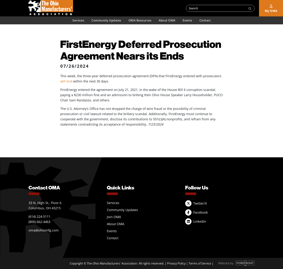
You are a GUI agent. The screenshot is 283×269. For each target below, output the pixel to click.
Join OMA (114, 217)
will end (66, 81)
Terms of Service (200, 263)
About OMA (167, 20)
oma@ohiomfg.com (44, 230)
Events (187, 20)
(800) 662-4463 (39, 222)
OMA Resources (140, 20)
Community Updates (106, 20)
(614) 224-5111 (39, 216)
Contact (205, 20)
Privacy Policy (176, 263)
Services (78, 20)
